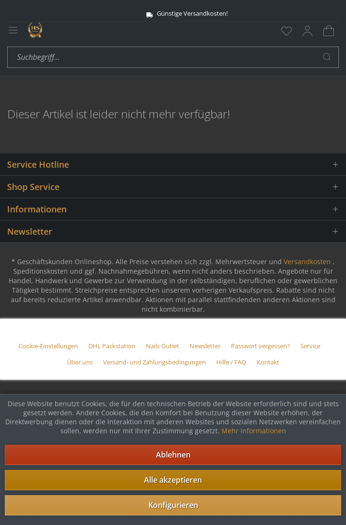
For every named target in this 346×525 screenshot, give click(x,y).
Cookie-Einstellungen (48, 346)
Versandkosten (307, 261)
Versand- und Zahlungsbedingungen (154, 362)
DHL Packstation (111, 346)
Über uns (80, 362)
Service (310, 346)
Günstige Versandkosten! (173, 13)
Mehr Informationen (253, 430)
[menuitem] (286, 31)
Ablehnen (173, 454)
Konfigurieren (173, 505)
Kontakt (268, 362)
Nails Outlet (162, 346)
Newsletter (205, 346)
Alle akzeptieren (173, 480)
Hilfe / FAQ (231, 362)
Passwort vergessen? (260, 346)
